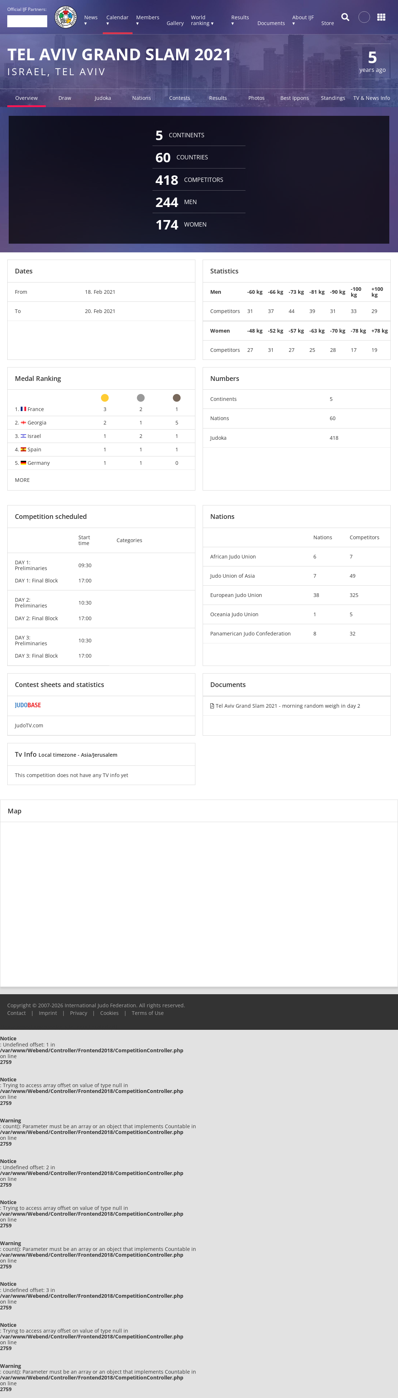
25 (312, 349)
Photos (256, 97)
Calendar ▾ (117, 20)
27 (250, 349)
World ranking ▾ (202, 20)
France (36, 409)
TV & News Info (371, 97)
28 (333, 349)
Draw (64, 97)
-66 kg (275, 291)
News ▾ (91, 20)
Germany (39, 462)
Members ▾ (147, 20)
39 (312, 311)
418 (334, 437)
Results (218, 97)
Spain (34, 449)
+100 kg (377, 291)
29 (374, 311)
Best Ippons (294, 97)
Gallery (175, 23)
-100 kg (356, 291)
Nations (141, 97)
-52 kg (275, 330)
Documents (271, 23)
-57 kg (296, 330)
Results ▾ (240, 20)
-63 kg (317, 330)
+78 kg (379, 330)
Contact (16, 1012)
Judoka (103, 97)
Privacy (78, 1012)
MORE (22, 479)
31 (250, 311)
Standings (333, 97)
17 (354, 349)
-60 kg (255, 291)
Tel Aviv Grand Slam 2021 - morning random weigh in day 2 (285, 705)
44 (292, 311)
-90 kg (337, 291)
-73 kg (296, 291)
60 (333, 418)
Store (327, 23)
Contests (179, 97)
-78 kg (358, 330)
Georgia (37, 422)
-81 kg (317, 291)
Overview (26, 97)
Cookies (109, 1012)
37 (271, 311)
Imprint (48, 1012)
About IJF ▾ (303, 20)
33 (354, 311)
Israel (34, 435)
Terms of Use (148, 1012)
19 (374, 349)
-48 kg (255, 330)
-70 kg (337, 330)
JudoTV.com (29, 725)
